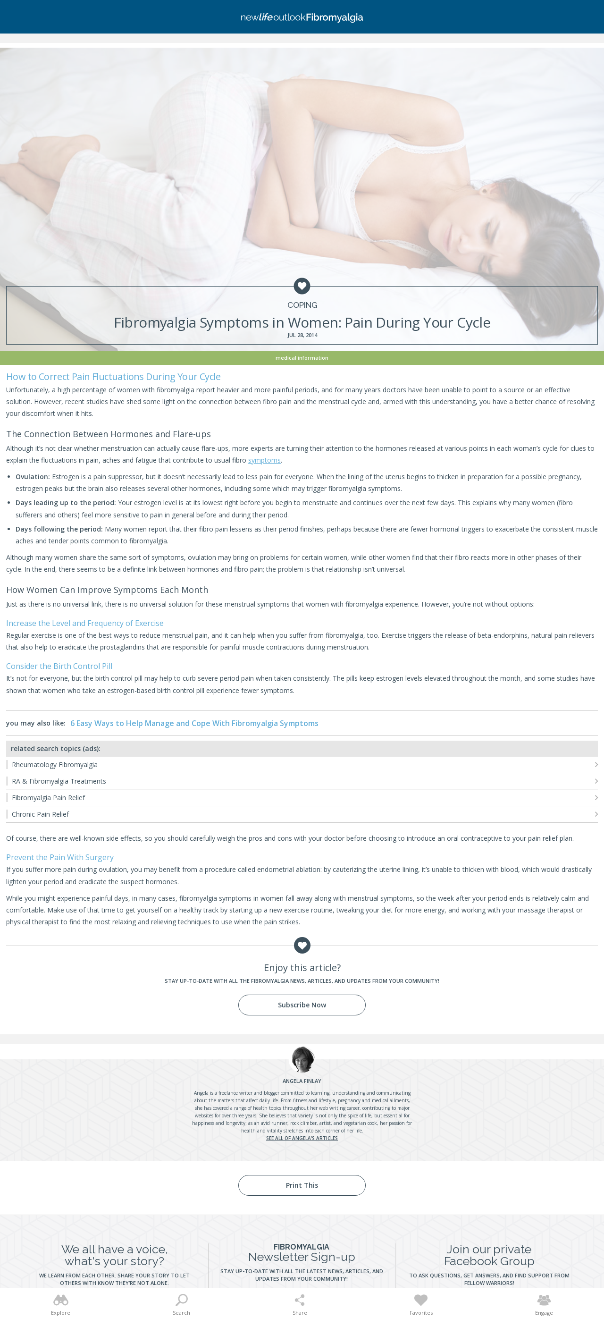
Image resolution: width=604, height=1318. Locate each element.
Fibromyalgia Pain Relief (48, 797)
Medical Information (302, 357)
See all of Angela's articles (302, 1138)
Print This (302, 1185)
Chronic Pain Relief (40, 814)
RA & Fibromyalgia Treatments (59, 781)
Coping (302, 305)
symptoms (264, 460)
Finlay (302, 1080)
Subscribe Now (302, 1004)
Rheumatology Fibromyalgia (55, 764)
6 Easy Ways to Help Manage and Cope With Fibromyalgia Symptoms (194, 723)
